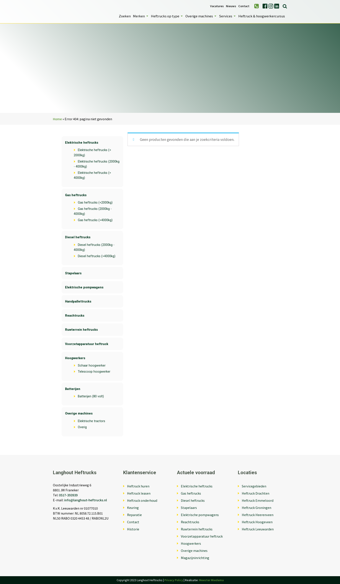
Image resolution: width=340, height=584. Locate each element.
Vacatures (217, 6)
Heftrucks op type (167, 16)
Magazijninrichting (195, 557)
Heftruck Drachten (255, 493)
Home (57, 119)
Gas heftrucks (76, 195)
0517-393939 (68, 495)
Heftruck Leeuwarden (258, 529)
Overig (82, 427)
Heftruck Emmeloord (257, 500)
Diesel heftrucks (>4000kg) (96, 256)
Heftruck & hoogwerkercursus (261, 16)
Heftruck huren (138, 486)
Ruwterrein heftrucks (81, 330)
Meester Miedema (211, 580)
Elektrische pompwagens (84, 287)
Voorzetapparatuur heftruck (86, 344)
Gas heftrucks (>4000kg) (95, 220)
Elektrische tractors (91, 421)
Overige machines (201, 16)
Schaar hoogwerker (92, 365)
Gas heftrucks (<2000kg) (95, 202)
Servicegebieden (254, 486)
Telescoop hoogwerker (94, 371)
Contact (243, 6)
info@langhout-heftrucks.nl (85, 500)
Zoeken (125, 16)
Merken (141, 16)
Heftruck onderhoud (142, 500)
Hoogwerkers (75, 358)
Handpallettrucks (78, 301)
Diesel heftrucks (77, 237)
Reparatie (134, 514)
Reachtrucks (74, 315)
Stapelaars (73, 273)
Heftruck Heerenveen (257, 514)
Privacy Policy (173, 580)
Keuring (133, 507)
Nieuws (231, 6)
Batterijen (72, 389)
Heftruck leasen (138, 493)
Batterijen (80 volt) (91, 396)
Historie (133, 529)
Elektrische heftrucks (81, 143)
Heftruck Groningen (256, 507)
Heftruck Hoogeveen (257, 522)
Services (227, 16)
